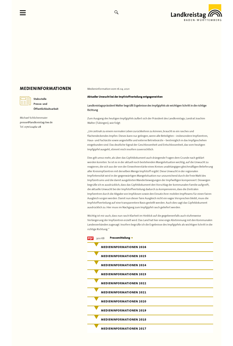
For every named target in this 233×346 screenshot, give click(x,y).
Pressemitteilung (120, 237)
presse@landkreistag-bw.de (36, 122)
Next (217, 53)
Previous (15, 53)
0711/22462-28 (32, 126)
